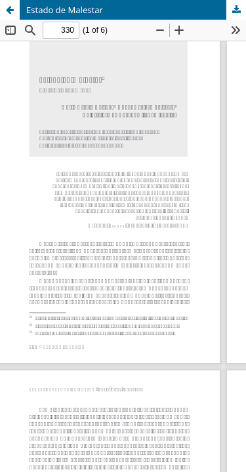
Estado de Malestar (64, 10)
